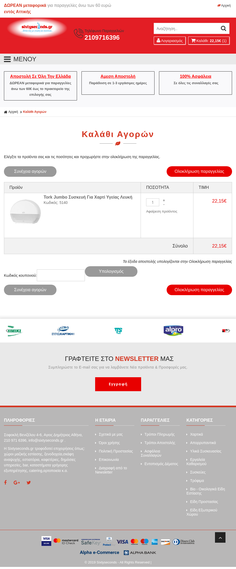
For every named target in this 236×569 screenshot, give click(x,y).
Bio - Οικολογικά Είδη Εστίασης (205, 491)
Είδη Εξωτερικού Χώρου (201, 512)
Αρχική (224, 5)
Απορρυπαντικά (201, 443)
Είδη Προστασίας (202, 502)
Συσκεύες (196, 472)
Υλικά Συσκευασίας (203, 451)
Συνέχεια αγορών (30, 171)
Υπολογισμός (111, 271)
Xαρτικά (194, 434)
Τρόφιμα (195, 481)
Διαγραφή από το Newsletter (111, 470)
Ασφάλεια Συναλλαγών (151, 453)
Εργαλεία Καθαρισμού (196, 461)
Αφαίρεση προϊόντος (161, 211)
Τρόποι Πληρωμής (158, 434)
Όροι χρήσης (107, 443)
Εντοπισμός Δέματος (159, 464)
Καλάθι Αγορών (35, 112)
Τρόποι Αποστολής (158, 443)
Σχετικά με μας (109, 434)
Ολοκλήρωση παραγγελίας (199, 171)
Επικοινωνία (107, 459)
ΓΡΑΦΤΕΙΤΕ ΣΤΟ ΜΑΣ (119, 358)
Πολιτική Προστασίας (114, 451)
